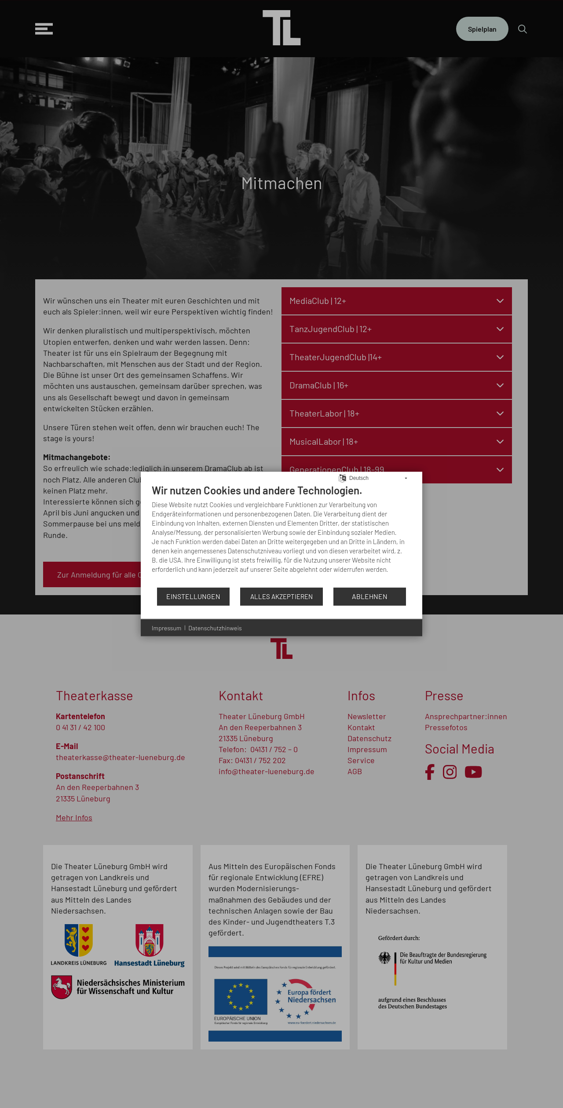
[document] (281, 535)
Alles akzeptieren (281, 596)
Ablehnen (370, 596)
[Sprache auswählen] (342, 477)
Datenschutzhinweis (214, 627)
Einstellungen (193, 596)
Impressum (166, 627)
